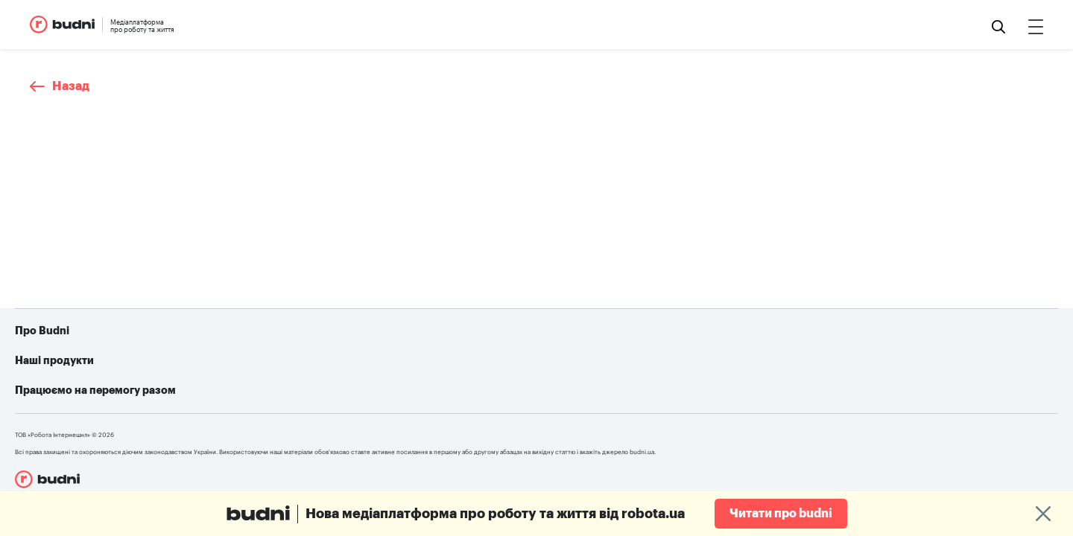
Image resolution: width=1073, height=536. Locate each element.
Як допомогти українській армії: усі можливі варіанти (670, 370)
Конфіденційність (88, 414)
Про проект (74, 370)
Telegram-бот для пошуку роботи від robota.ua (653, 392)
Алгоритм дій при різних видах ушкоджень (642, 414)
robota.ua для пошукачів (327, 370)
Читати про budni (780, 514)
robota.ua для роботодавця (334, 392)
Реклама (66, 392)
